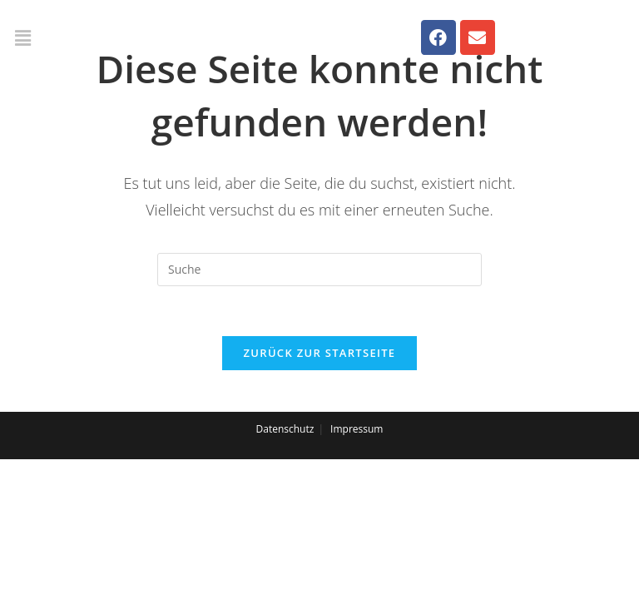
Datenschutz (285, 429)
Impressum (356, 429)
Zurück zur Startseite (320, 352)
